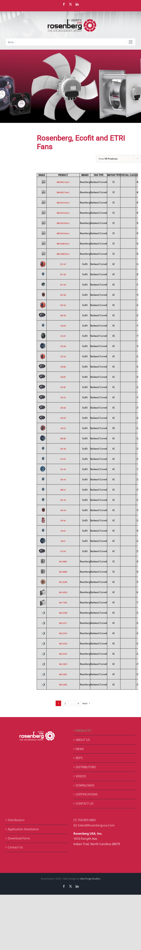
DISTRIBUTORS (86, 767)
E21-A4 (63, 469)
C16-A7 (63, 335)
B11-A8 (63, 274)
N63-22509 (63, 612)
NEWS (80, 749)
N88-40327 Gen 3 (63, 182)
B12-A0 (63, 294)
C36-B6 (63, 366)
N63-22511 (63, 622)
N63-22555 (63, 633)
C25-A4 (63, 356)
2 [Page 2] (65, 703)
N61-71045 (63, 602)
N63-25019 (63, 664)
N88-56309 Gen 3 (63, 243)
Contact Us (15, 847)
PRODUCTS (83, 731)
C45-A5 (63, 397)
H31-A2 (63, 499)
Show (108, 158)
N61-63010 (63, 592)
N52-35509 (63, 581)
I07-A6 (63, 520)
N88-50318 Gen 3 (63, 223)
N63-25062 (63, 684)
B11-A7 (63, 264)
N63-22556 (63, 643)
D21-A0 (63, 448)
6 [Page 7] (78, 703)
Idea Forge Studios (90, 878)
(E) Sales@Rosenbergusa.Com (94, 825)
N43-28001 (63, 561)
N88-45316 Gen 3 (63, 202)
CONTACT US (84, 803)
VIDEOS (81, 776)
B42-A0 (63, 315)
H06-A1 (63, 489)
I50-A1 (63, 540)
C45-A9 (63, 417)
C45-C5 (63, 428)
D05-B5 (63, 438)
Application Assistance (23, 829)
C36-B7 (63, 376)
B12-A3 (63, 305)
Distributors (16, 820)
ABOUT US (83, 740)
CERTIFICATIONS (87, 794)
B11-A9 (63, 284)
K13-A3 (63, 551)
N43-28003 (63, 571)
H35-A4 (63, 510)
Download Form (19, 838)
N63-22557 (63, 653)
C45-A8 (63, 407)
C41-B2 (63, 387)
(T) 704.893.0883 (84, 820)
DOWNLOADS (85, 785)
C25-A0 (63, 346)
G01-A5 (63, 479)
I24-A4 (63, 530)
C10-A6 (63, 325)
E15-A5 (63, 458)
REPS (79, 758)
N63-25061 (63, 674)
